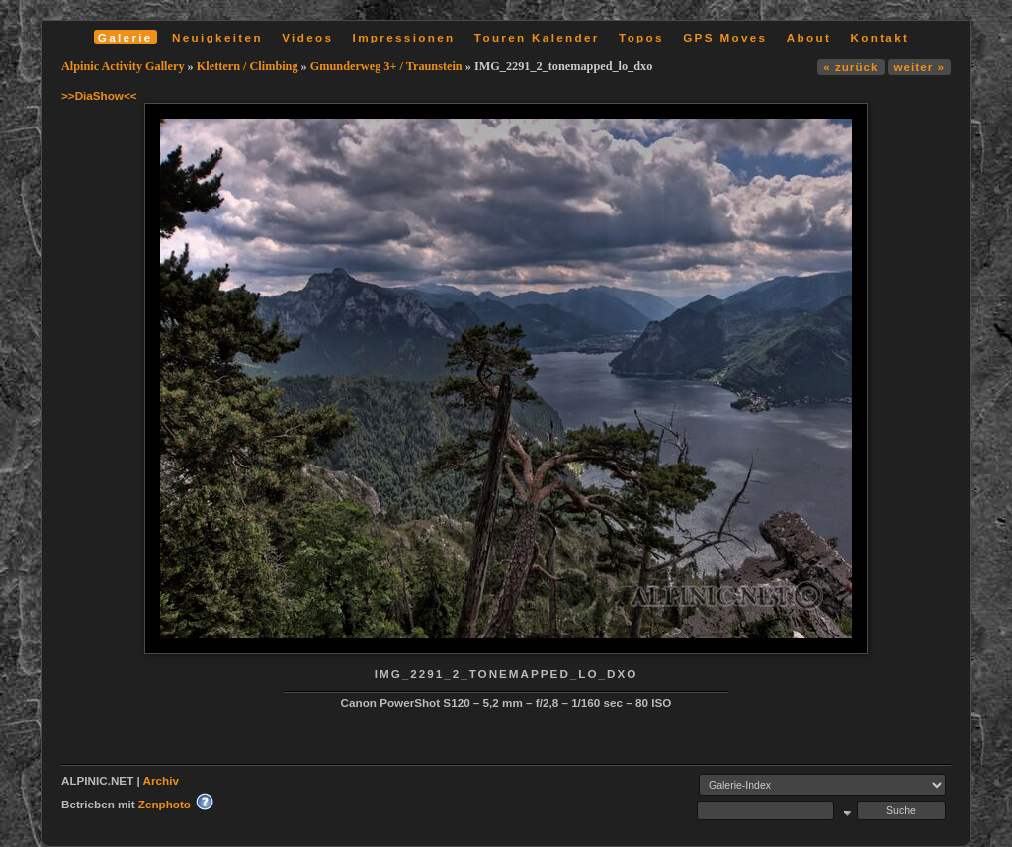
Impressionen (404, 37)
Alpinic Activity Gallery (123, 66)
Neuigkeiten (217, 37)
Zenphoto (164, 804)
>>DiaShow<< (99, 95)
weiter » (919, 66)
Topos (641, 37)
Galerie (125, 37)
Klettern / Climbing (247, 66)
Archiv (161, 780)
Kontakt (879, 37)
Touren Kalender (537, 37)
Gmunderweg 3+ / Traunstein (386, 66)
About (809, 37)
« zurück (850, 66)
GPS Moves (725, 37)
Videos (307, 37)
